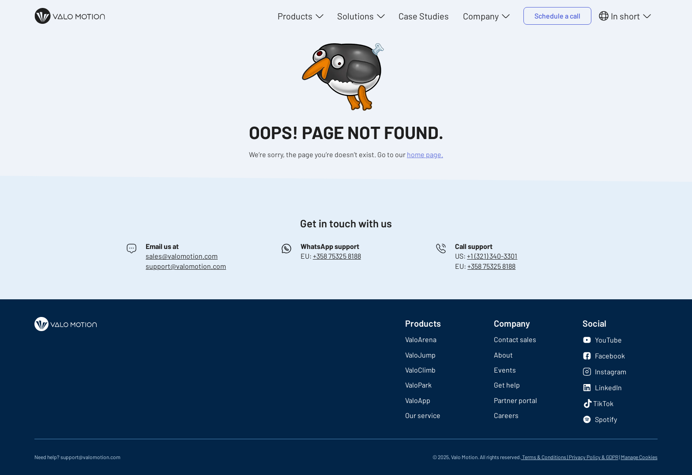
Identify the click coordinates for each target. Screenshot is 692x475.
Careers (506, 415)
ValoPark (418, 385)
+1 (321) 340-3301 (492, 256)
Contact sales (515, 339)
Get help (507, 385)
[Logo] (69, 16)
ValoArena (420, 339)
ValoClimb (420, 370)
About (503, 355)
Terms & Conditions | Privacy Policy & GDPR (569, 457)
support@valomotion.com (186, 266)
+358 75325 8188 (337, 256)
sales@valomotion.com (182, 256)
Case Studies (424, 16)
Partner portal (515, 400)
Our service (422, 415)
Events (505, 370)
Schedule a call (557, 15)
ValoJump (420, 355)
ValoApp (417, 400)
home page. (425, 154)
